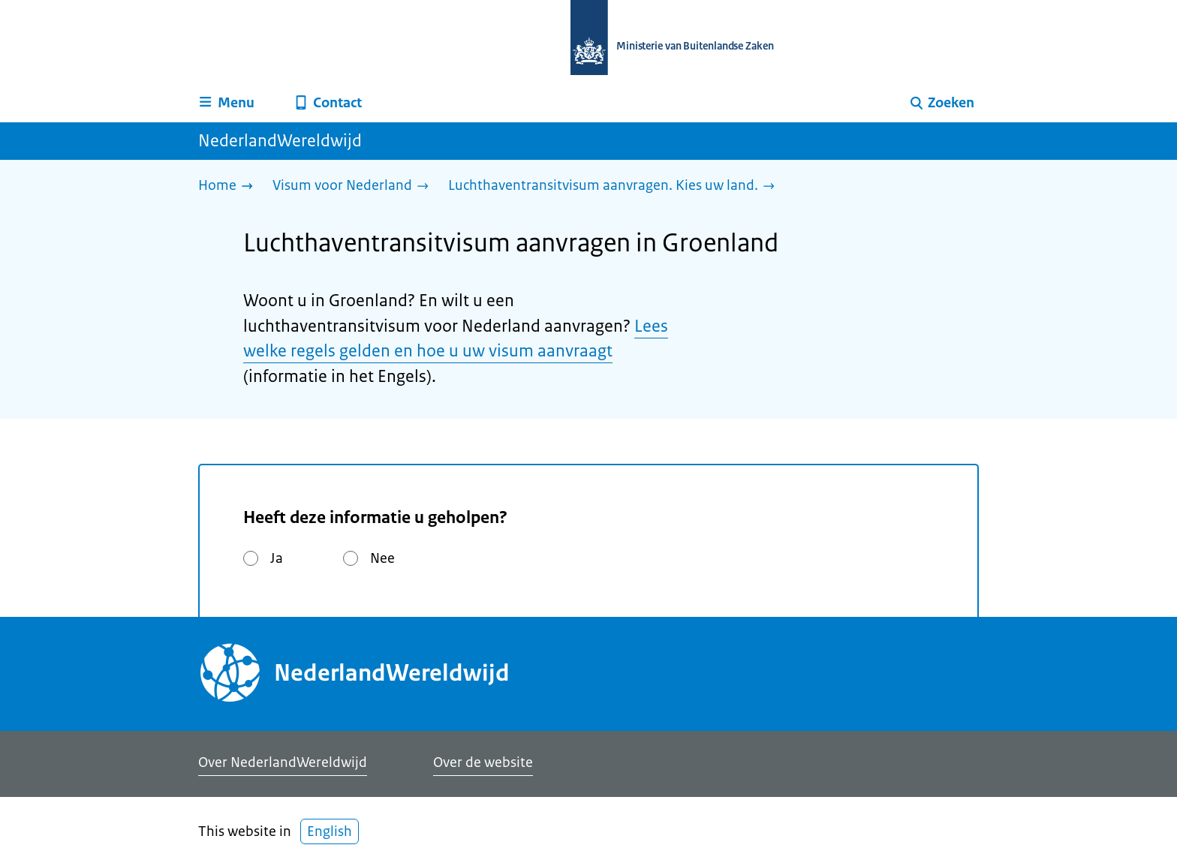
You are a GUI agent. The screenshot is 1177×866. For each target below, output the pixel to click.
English (329, 831)
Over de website (483, 762)
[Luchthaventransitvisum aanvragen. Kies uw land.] (615, 186)
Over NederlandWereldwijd (282, 762)
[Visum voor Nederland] (354, 186)
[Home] (229, 186)
